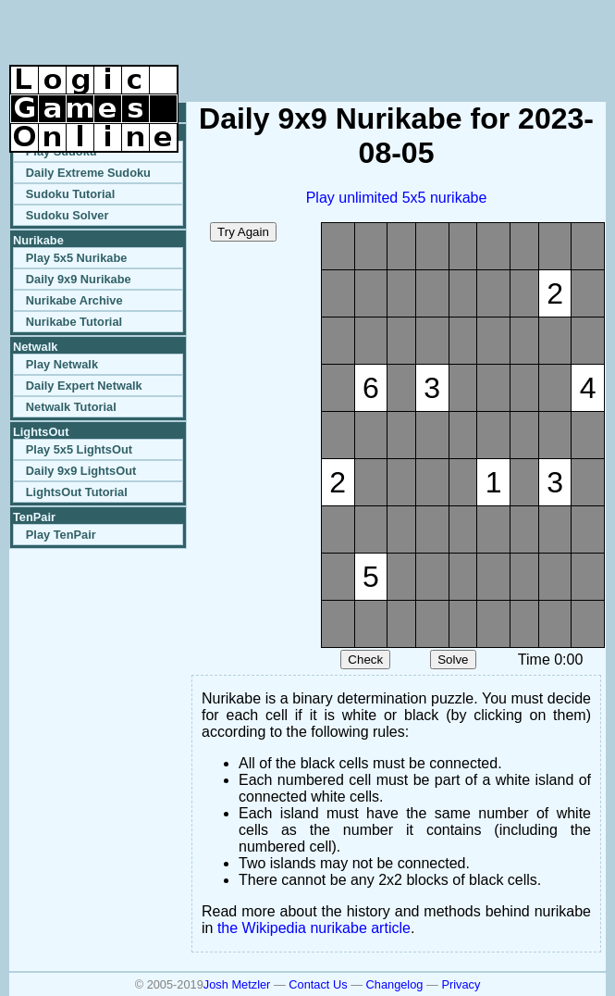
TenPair (34, 517)
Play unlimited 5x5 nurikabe (396, 197)
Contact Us (318, 984)
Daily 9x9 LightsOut (81, 471)
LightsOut (40, 432)
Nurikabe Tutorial (74, 322)
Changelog (395, 984)
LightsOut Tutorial (77, 492)
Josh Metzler (237, 984)
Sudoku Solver (67, 215)
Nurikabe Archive (74, 300)
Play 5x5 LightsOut (79, 449)
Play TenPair (61, 535)
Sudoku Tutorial (70, 194)
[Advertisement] (389, 37)
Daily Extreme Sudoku (88, 173)
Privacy (460, 984)
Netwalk (35, 347)
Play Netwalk (62, 364)
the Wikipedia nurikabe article (314, 928)
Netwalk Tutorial (71, 407)
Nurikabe (38, 240)
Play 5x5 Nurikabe (77, 258)
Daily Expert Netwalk (84, 385)
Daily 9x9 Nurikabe (78, 279)
